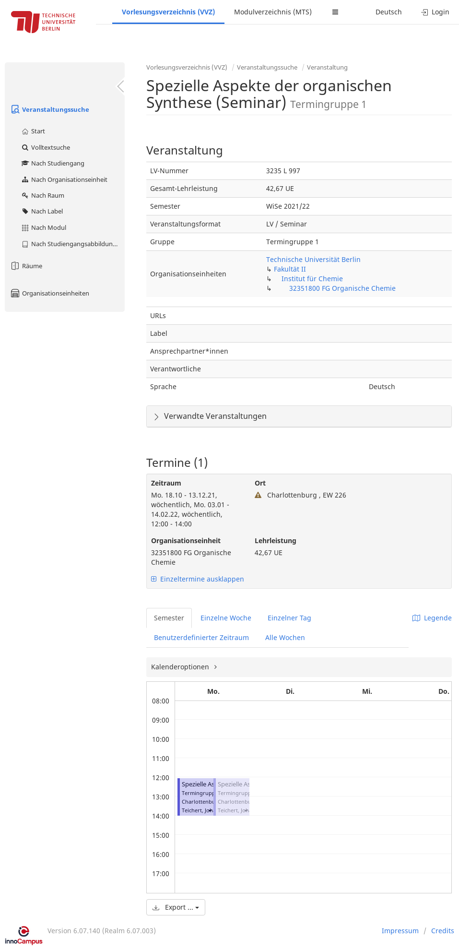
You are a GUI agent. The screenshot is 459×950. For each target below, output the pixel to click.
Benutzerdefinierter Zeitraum (201, 637)
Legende (432, 617)
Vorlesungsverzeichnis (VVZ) (168, 11)
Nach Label (42, 211)
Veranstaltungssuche (49, 109)
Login (435, 11)
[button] (209, 810)
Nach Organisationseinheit (64, 179)
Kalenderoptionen (181, 666)
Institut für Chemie (312, 278)
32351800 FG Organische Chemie (342, 288)
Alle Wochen (285, 637)
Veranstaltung (327, 67)
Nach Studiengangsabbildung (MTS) (73, 243)
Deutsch (389, 11)
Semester (169, 617)
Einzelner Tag (289, 617)
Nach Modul (43, 227)
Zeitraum (166, 482)
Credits (442, 930)
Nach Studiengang (52, 163)
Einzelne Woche (225, 617)
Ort (260, 482)
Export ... (176, 907)
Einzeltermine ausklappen (197, 578)
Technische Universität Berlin (313, 259)
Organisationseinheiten (49, 293)
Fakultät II (290, 268)
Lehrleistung (275, 540)
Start (33, 131)
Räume (26, 265)
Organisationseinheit (186, 540)
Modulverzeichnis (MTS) (273, 11)
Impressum (400, 930)
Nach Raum (42, 195)
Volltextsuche (45, 147)
